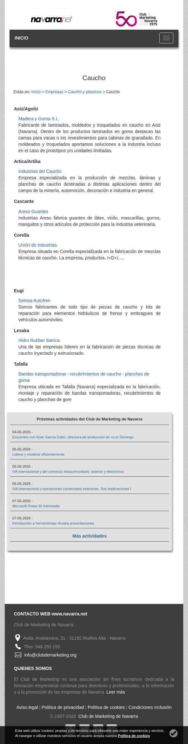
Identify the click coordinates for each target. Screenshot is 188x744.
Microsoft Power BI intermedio (36, 506)
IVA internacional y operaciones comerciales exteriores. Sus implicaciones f (71, 489)
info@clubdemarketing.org (50, 655)
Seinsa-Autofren (34, 300)
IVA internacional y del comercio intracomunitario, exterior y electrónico (68, 471)
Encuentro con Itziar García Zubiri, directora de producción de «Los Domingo (73, 437)
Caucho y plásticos (85, 92)
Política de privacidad (62, 707)
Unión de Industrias (37, 245)
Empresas (54, 92)
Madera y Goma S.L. (39, 118)
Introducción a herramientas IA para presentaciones (53, 523)
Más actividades (89, 536)
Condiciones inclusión (149, 707)
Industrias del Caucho (39, 171)
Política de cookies (106, 707)
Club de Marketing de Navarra (107, 716)
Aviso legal (27, 707)
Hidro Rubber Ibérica (39, 340)
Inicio (35, 92)
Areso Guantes (33, 211)
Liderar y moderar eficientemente (38, 454)
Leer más (115, 692)
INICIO (21, 38)
